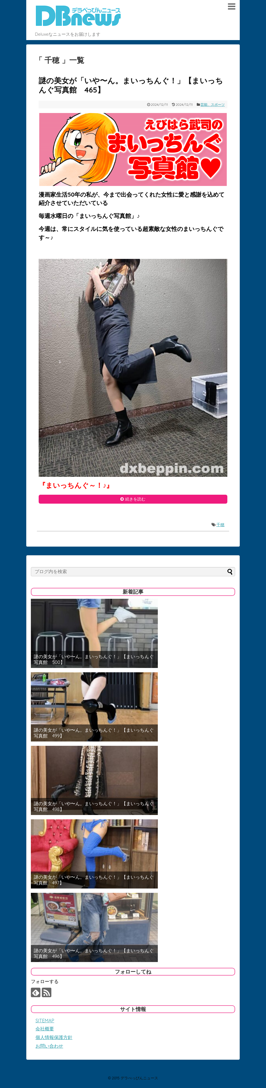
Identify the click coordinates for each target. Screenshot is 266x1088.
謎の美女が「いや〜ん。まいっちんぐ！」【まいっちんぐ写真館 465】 (131, 85)
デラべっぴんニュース (139, 1078)
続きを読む (135, 499)
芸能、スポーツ (213, 104)
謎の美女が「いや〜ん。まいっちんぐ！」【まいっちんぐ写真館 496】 (94, 953)
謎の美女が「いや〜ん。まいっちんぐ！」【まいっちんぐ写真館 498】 (94, 806)
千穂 (220, 524)
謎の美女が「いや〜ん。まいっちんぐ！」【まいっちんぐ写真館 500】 (94, 659)
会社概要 (44, 1028)
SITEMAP (44, 1020)
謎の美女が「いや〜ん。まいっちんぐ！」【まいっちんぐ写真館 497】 (94, 879)
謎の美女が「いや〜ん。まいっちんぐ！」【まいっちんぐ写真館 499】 (94, 732)
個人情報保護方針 (53, 1037)
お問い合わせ (49, 1046)
